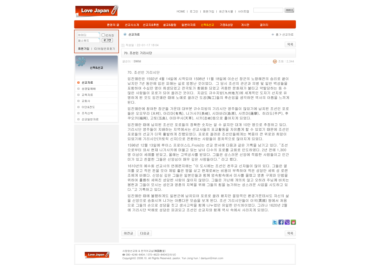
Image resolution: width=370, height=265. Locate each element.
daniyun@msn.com (212, 258)
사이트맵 (243, 11)
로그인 (194, 11)
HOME (181, 11)
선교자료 (288, 34)
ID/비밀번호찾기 (104, 48)
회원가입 (208, 11)
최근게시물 (226, 11)
